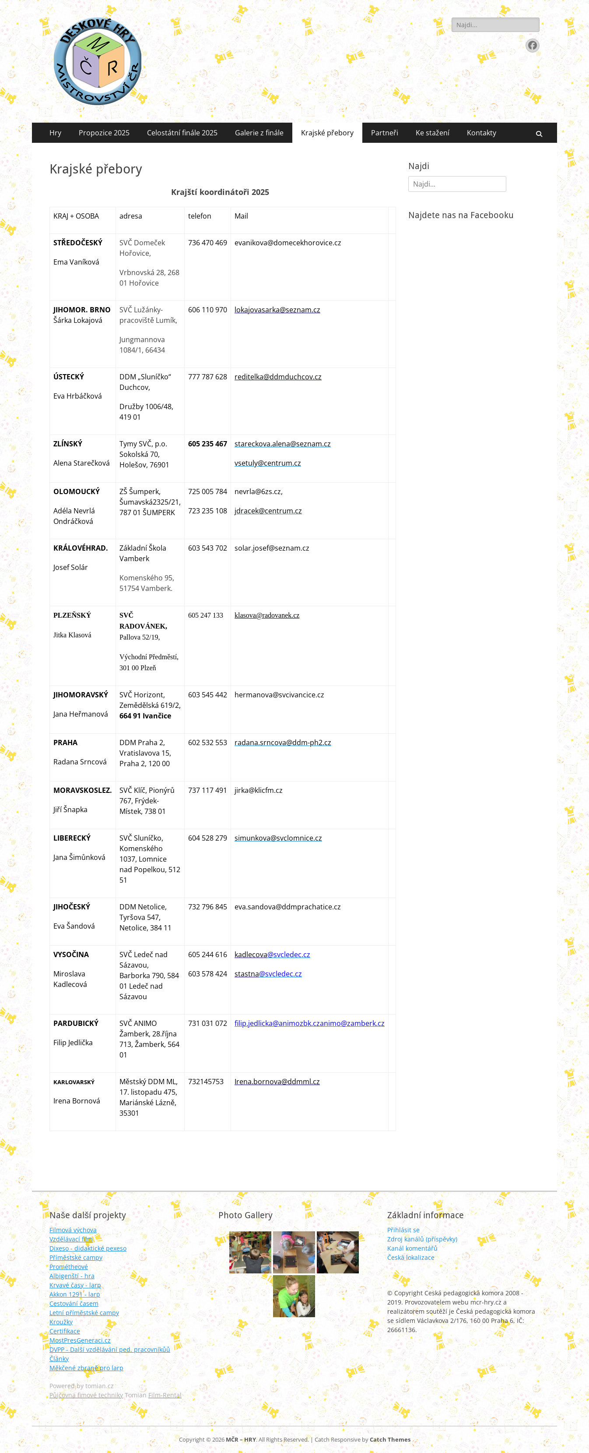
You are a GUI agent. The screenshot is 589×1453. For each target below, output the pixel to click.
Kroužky (61, 1322)
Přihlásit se (403, 1230)
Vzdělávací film (71, 1239)
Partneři (384, 133)
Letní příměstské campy (84, 1312)
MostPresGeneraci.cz (80, 1340)
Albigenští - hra (72, 1276)
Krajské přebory (327, 133)
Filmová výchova (73, 1230)
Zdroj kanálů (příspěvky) (422, 1239)
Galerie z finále (259, 133)
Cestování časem (73, 1303)
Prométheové (68, 1266)
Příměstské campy (75, 1257)
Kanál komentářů (412, 1248)
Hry (55, 133)
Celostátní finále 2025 (182, 133)
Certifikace (64, 1331)
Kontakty (481, 133)
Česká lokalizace (411, 1257)
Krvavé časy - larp (75, 1285)
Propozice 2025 (104, 133)
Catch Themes (390, 1439)
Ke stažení (432, 133)
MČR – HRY (241, 1439)
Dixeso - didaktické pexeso (87, 1248)
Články (59, 1358)
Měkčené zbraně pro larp (86, 1368)
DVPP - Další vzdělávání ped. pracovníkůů (109, 1349)
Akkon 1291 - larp (74, 1294)
